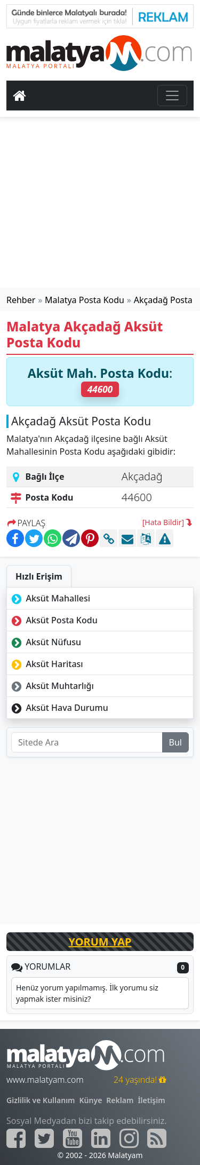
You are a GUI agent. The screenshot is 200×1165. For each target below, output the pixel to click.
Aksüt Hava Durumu (58, 708)
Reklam (119, 1100)
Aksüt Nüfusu (45, 642)
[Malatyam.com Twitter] (44, 1138)
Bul (175, 742)
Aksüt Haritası (46, 664)
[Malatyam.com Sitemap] (156, 1138)
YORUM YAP (100, 941)
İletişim (151, 1100)
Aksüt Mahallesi (49, 598)
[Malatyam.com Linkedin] (100, 1138)
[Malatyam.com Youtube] (72, 1138)
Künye (90, 1100)
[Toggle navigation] (172, 95)
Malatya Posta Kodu (84, 300)
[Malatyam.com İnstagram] (129, 1138)
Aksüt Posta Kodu (53, 620)
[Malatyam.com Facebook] (16, 1138)
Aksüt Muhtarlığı (51, 686)
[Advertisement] (100, 204)
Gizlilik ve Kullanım (40, 1100)
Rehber (20, 300)
